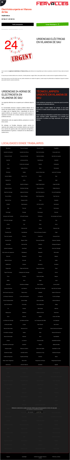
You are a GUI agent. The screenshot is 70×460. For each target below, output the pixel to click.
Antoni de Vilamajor (56, 248)
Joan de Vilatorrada (40, 172)
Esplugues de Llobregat (24, 272)
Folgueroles (8, 268)
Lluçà (56, 280)
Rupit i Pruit (24, 176)
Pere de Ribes (8, 196)
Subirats (24, 316)
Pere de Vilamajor (24, 148)
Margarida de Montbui (56, 360)
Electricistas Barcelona (5, 29)
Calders (40, 180)
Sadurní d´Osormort (56, 292)
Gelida (24, 332)
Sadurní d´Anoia (8, 188)
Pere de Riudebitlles (56, 192)
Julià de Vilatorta (24, 364)
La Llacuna (24, 340)
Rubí (56, 176)
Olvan (40, 224)
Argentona (40, 236)
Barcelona (8, 148)
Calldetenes (8, 264)
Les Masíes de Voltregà (8, 320)
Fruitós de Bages (56, 296)
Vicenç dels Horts (56, 152)
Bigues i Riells (24, 240)
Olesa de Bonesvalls (8, 336)
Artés (24, 180)
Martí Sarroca (56, 196)
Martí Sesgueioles (40, 196)
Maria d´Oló (24, 360)
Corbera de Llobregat (24, 164)
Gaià (8, 208)
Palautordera (24, 292)
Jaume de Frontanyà (56, 172)
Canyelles (56, 200)
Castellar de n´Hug (40, 352)
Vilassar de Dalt (8, 348)
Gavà (40, 332)
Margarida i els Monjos (40, 360)
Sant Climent (40, 324)
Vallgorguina (8, 312)
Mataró (40, 344)
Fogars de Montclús (24, 268)
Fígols (56, 268)
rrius (8, 164)
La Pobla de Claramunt (8, 296)
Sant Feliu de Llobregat (40, 288)
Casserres (40, 272)
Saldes (40, 316)
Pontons (24, 236)
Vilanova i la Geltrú (24, 348)
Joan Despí (24, 248)
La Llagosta (40, 296)
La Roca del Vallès (8, 324)
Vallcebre (24, 312)
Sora (24, 280)
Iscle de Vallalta (8, 176)
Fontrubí (24, 208)
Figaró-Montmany (8, 272)
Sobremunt (8, 364)
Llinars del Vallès (56, 316)
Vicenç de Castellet (40, 240)
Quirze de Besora (56, 300)
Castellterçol (40, 160)
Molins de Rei (24, 228)
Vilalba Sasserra (56, 188)
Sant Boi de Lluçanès (56, 156)
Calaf (56, 180)
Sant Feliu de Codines (56, 288)
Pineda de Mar (8, 232)
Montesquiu (40, 212)
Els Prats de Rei (40, 204)
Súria (8, 316)
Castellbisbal (24, 232)
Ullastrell (40, 328)
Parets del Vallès (40, 276)
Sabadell (40, 292)
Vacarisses (56, 312)
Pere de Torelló (40, 148)
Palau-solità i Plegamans (8, 360)
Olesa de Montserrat (56, 332)
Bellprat (56, 256)
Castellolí (56, 160)
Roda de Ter (8, 180)
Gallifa (8, 280)
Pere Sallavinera (40, 304)
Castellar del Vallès (8, 352)
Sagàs (40, 280)
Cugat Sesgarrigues (40, 184)
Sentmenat (56, 204)
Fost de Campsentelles (8, 300)
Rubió (40, 176)
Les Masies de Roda (24, 320)
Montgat (24, 212)
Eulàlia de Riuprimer (8, 356)
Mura (40, 168)
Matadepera (24, 252)
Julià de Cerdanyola (8, 248)
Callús (56, 260)
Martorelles (56, 252)
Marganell (24, 256)
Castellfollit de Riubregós (8, 344)
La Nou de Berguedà (24, 296)
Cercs (56, 224)
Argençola (8, 284)
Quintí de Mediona (8, 304)
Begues (56, 276)
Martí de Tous (8, 200)
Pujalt (56, 232)
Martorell (8, 256)
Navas (56, 356)
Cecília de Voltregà (24, 188)
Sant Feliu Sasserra (40, 192)
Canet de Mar (24, 244)
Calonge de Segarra (56, 244)
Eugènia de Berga (24, 356)
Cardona (40, 356)
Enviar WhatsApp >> (52, 24)
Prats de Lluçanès (8, 236)
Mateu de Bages (24, 196)
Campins (40, 244)
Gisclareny (40, 264)
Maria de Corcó (24, 328)
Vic (8, 308)
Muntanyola (56, 168)
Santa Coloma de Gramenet (56, 328)
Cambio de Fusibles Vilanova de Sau (40, 457)
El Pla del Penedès (24, 216)
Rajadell (8, 456)
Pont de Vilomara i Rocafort (40, 232)
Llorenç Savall (56, 284)
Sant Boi (8, 160)
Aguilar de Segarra (24, 184)
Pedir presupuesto (17, 24)
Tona (40, 200)
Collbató (8, 204)
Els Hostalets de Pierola (56, 216)
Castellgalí (24, 456)
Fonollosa (56, 264)
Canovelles (8, 244)
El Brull (8, 340)
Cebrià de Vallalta (40, 156)
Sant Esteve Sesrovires (8, 292)
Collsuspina (56, 164)
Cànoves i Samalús (56, 240)
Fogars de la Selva (40, 268)
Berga (40, 256)
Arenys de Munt (56, 236)
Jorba (40, 208)
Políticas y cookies (56, 456)
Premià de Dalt (40, 340)
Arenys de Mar (8, 240)
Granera (24, 264)
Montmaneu (56, 208)
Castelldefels (56, 336)
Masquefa (40, 252)
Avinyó (8, 168)
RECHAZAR (31, 412)
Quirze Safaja (24, 300)
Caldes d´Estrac (24, 168)
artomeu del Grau (24, 160)
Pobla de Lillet (56, 228)
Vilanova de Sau (40, 188)
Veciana (24, 308)
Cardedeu (40, 364)
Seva (40, 220)
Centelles (8, 228)
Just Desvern (24, 288)
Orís (24, 224)
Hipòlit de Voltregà (8, 192)
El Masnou (40, 216)
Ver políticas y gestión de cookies (35, 409)
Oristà (8, 224)
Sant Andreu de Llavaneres (8, 252)
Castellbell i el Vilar (56, 348)
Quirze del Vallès (40, 300)
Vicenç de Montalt (24, 156)
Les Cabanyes (56, 320)
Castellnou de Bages (24, 284)
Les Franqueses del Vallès (40, 320)
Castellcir (24, 344)
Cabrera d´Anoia (8, 260)
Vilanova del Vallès (40, 348)
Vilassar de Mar (24, 200)
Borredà (24, 260)
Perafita (24, 276)
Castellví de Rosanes (8, 152)
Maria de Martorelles (8, 328)
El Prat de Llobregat (8, 220)
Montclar (56, 212)
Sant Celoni (56, 324)
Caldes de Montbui (24, 192)
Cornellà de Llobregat (8, 332)
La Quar (24, 324)
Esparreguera (24, 204)
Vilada (56, 304)
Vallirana (56, 308)
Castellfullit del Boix (56, 340)
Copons (40, 164)
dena (40, 336)
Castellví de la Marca (24, 152)
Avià (40, 260)
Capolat (56, 364)
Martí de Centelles (40, 152)
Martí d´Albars (40, 284)
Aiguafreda (8, 184)
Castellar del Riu (24, 352)
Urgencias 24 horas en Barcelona (13, 29)
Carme (56, 272)
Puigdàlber (56, 148)
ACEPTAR (39, 412)
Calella (24, 172)
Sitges (24, 220)
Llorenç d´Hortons (8, 288)
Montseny (8, 172)
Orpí (56, 220)
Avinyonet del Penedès (8, 216)
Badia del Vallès (56, 344)
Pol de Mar (24, 304)
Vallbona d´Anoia (40, 312)
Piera (8, 276)
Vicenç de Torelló (8, 156)
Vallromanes (40, 308)
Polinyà (40, 228)
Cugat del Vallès (56, 184)
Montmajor (8, 212)
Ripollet (40, 248)
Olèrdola (24, 336)
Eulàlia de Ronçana (56, 352)
